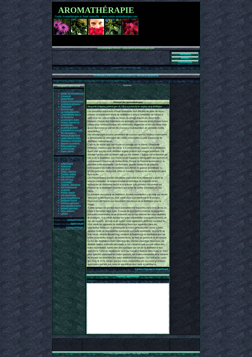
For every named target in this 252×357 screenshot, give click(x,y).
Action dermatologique (70, 197)
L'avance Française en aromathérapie (70, 123)
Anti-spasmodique (68, 195)
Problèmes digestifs (69, 200)
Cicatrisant (65, 190)
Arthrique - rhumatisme (70, 184)
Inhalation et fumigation (71, 140)
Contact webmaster (75, 227)
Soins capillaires (68, 211)
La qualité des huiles (69, 127)
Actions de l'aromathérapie (72, 101)
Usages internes (67, 151)
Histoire (185, 57)
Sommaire (185, 54)
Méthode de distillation (70, 135)
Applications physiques (70, 104)
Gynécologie (66, 182)
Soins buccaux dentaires (71, 205)
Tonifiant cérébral (68, 174)
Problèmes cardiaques (70, 203)
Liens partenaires (76, 219)
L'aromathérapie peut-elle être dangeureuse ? (71, 131)
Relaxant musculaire (69, 208)
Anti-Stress (65, 169)
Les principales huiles (70, 119)
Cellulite (64, 213)
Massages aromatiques (70, 143)
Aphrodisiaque (67, 163)
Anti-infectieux (67, 179)
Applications (185, 61)
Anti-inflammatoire (69, 187)
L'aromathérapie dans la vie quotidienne (71, 115)
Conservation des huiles (71, 138)
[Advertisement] (128, 92)
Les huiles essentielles (70, 111)
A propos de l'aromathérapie (67, 97)
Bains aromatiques (68, 146)
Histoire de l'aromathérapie (72, 93)
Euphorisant (66, 166)
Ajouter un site (77, 223)
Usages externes (67, 148)
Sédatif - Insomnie (68, 171)
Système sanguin (68, 192)
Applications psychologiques (67, 107)
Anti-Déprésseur (68, 176)
